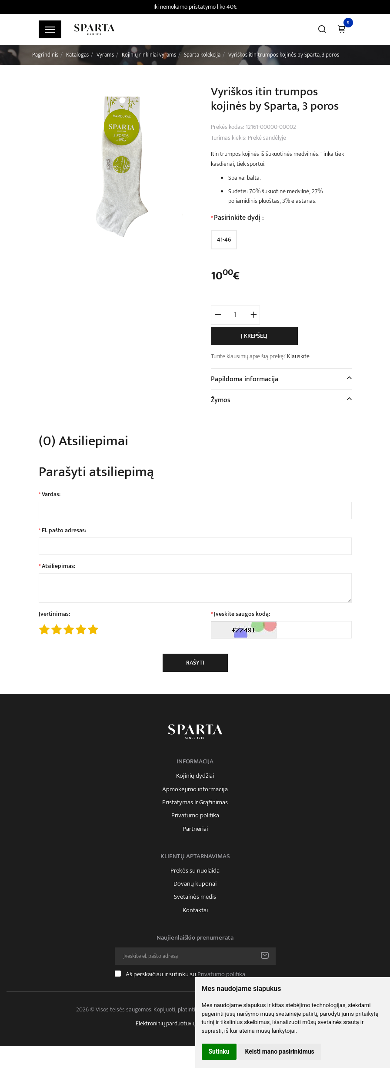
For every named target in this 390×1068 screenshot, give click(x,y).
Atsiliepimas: (58, 566)
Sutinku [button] (219, 1051)
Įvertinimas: (54, 614)
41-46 (224, 240)
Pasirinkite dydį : (239, 218)
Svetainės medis (195, 897)
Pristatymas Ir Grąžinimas (195, 802)
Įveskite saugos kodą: (242, 614)
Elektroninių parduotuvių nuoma (175, 1023)
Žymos (220, 400)
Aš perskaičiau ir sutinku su (185, 974)
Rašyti (195, 663)
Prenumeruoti (265, 956)
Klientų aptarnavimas (195, 856)
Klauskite (298, 356)
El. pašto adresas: (64, 530)
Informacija (195, 761)
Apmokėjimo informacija (195, 789)
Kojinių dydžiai (195, 776)
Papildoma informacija (244, 379)
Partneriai (195, 829)
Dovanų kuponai (195, 884)
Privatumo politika (195, 815)
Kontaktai (195, 910)
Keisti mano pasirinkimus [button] (279, 1051)
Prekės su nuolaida (195, 871)
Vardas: (51, 494)
